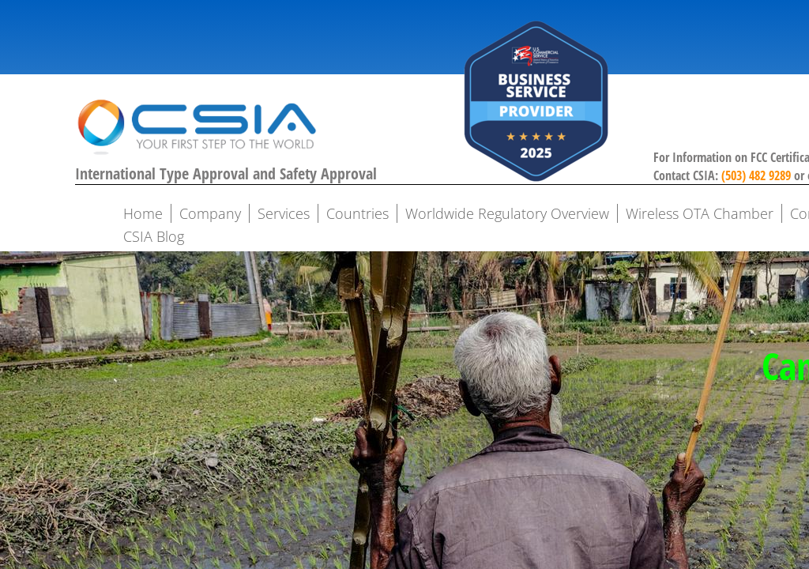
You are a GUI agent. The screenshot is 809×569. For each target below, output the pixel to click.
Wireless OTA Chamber (699, 213)
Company (210, 213)
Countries (357, 213)
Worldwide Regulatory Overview (507, 213)
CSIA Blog (153, 236)
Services (284, 213)
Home (143, 213)
